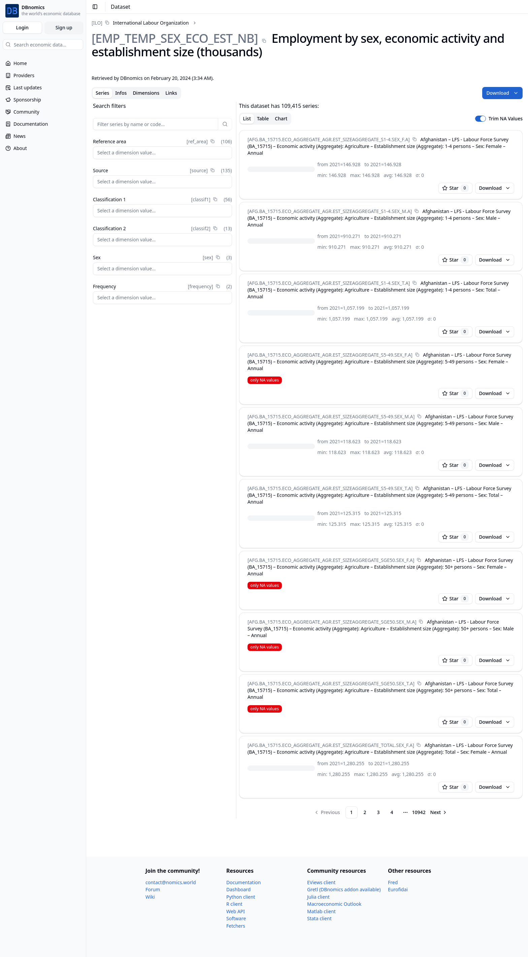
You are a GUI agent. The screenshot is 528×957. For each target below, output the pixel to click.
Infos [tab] (121, 93)
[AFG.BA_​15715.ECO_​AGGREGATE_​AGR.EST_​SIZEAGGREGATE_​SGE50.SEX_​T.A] (331, 683)
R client (234, 904)
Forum (152, 889)
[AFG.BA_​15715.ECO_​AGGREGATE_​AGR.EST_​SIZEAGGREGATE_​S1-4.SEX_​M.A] (330, 211)
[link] (140, 22)
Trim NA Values (506, 118)
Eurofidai (398, 889)
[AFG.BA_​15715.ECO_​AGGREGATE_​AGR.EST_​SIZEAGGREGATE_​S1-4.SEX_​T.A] (329, 283)
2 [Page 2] (365, 812)
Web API (235, 911)
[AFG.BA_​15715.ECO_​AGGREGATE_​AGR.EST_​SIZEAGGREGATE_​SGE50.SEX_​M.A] (332, 622)
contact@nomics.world (170, 882)
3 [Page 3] (378, 812)
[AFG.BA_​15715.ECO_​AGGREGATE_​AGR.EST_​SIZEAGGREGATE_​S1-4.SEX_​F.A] (329, 139)
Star (455, 188)
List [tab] (247, 118)
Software (236, 918)
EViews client (321, 882)
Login (22, 27)
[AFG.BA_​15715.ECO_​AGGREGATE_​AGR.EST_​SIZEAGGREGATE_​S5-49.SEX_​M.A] (331, 416)
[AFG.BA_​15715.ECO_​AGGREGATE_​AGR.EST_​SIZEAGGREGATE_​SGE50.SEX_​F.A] (331, 560)
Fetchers (235, 926)
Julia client (318, 897)
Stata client (319, 918)
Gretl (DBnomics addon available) (344, 889)
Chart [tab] (281, 118)
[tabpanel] (307, 460)
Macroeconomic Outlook (334, 904)
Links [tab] (171, 93)
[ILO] (97, 23)
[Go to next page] (439, 812)
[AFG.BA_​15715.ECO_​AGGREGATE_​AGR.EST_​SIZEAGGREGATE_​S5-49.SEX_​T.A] (330, 488)
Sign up (64, 27)
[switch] (480, 119)
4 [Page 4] (392, 812)
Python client (240, 897)
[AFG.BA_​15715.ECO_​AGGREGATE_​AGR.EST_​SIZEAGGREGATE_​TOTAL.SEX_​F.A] (331, 745)
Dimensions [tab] (146, 93)
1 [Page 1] (351, 812)
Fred (393, 882)
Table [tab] (263, 118)
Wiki (150, 897)
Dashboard (238, 889)
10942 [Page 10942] (419, 812)
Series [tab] (102, 93)
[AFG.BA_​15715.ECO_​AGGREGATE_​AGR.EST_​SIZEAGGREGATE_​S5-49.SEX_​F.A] (330, 355)
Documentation (243, 882)
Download (502, 93)
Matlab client (321, 911)
